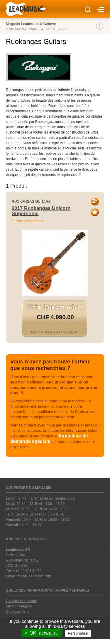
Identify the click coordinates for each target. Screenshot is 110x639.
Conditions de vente (21, 601)
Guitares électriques (27, 221)
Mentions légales (19, 606)
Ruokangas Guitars (31, 202)
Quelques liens (17, 612)
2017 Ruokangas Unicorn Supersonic (41, 210)
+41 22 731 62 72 (53, 29)
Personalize (78, 633)
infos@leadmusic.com (34, 576)
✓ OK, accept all (41, 632)
